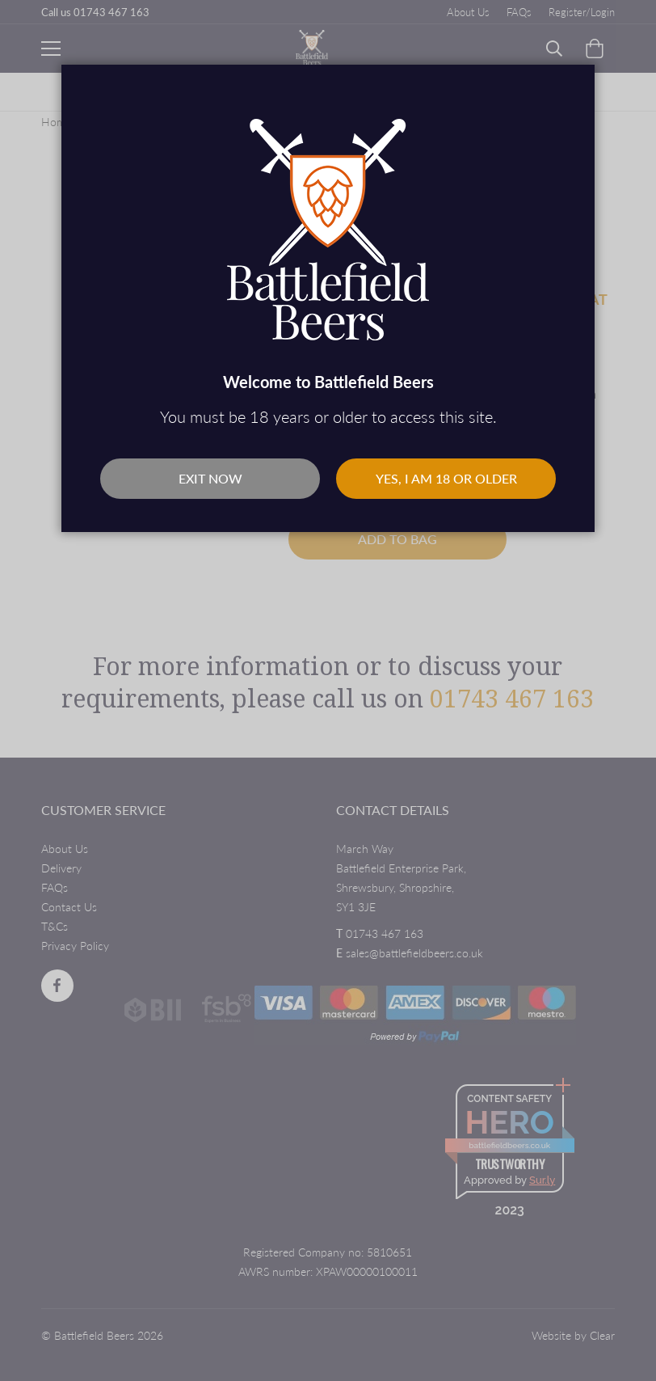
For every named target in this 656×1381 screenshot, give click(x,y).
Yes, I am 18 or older (446, 478)
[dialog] (328, 690)
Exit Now (210, 478)
